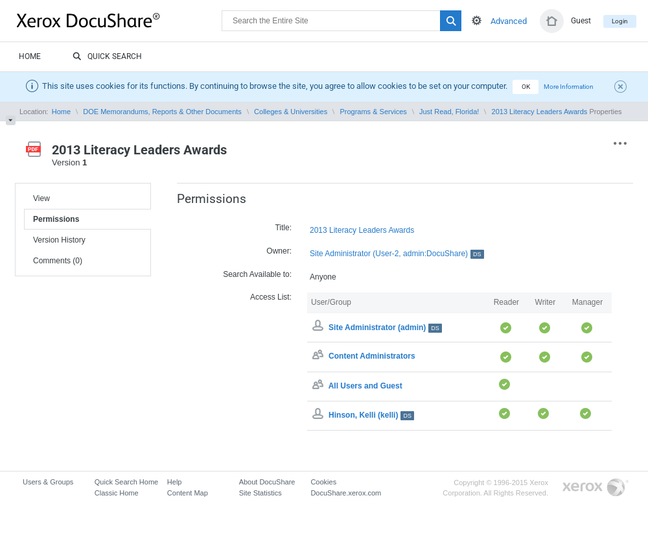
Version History (59, 240)
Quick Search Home (126, 482)
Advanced (509, 21)
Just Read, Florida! (449, 111)
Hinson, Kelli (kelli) (371, 415)
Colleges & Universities (290, 111)
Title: (283, 227)
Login (620, 21)
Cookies (323, 482)
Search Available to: (257, 274)
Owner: (279, 251)
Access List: (271, 297)
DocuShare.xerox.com (345, 493)
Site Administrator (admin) (385, 327)
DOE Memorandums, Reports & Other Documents (162, 111)
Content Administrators (372, 356)
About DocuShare (267, 482)
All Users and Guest (365, 385)
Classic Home (117, 493)
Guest (581, 20)
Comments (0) (57, 260)
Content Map (187, 493)
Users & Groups (48, 482)
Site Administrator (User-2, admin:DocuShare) (397, 254)
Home (30, 56)
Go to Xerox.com (595, 488)
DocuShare (119, 20)
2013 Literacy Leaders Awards (540, 111)
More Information (569, 86)
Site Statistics (260, 493)
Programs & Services (373, 111)
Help (174, 482)
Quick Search (107, 57)
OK (526, 86)
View (41, 198)
